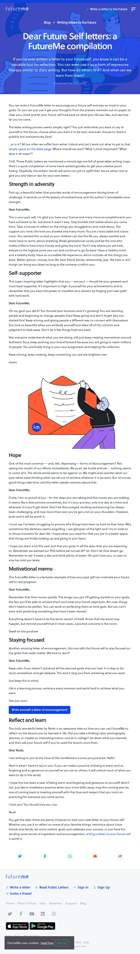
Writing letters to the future (76, 22)
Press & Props (27, 903)
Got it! (61, 943)
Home (10, 903)
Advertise (55, 903)
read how (47, 943)
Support (71, 903)
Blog (47, 22)
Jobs (42, 903)
